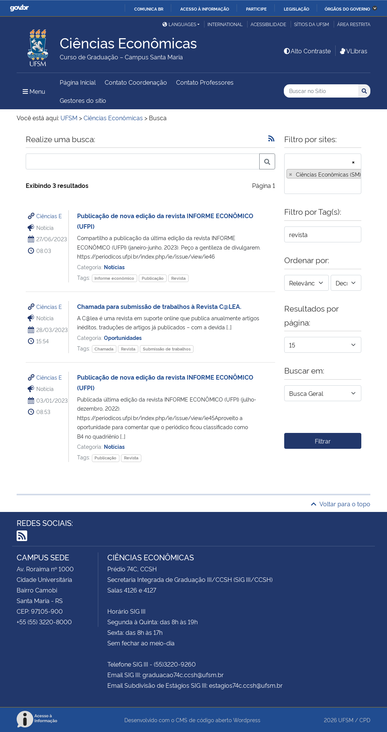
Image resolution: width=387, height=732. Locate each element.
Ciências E (49, 215)
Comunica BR (148, 9)
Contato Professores (205, 82)
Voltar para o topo (340, 503)
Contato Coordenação (136, 82)
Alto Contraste (307, 51)
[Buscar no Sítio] (321, 91)
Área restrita (353, 24)
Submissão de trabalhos (166, 349)
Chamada (103, 349)
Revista (178, 278)
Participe (256, 9)
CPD (364, 719)
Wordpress (246, 719)
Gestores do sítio (83, 100)
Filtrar (323, 441)
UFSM (345, 719)
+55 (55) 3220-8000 (44, 621)
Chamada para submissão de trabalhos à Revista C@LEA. (159, 306)
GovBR (19, 8)
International (225, 24)
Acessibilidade (268, 24)
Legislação (296, 9)
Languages (179, 24)
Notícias (114, 266)
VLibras (353, 51)
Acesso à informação (204, 9)
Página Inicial (78, 82)
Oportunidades (123, 337)
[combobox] (322, 174)
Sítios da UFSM (311, 24)
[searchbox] (288, 185)
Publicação (153, 278)
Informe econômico (114, 278)
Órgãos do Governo (347, 9)
